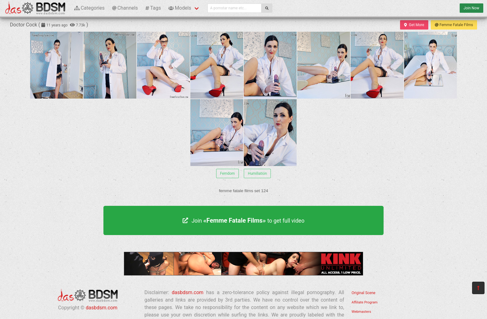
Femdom (227, 173)
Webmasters (361, 312)
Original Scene (363, 293)
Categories (89, 8)
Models (179, 8)
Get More (414, 25)
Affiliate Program (365, 302)
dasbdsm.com (101, 308)
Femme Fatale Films (454, 25)
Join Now (471, 8)
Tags (153, 8)
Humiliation (257, 173)
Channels (125, 8)
